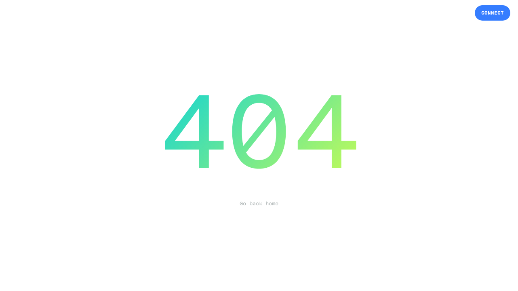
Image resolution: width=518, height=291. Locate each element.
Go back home (259, 203)
